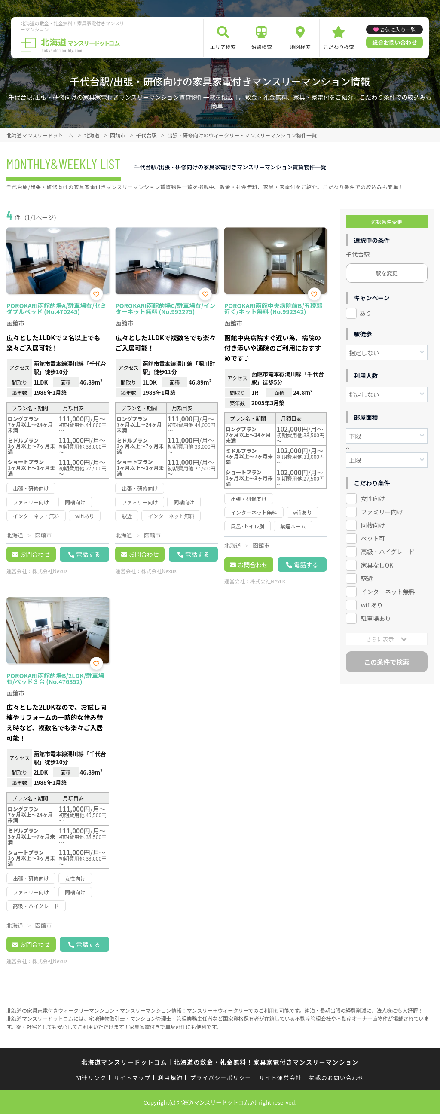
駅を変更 (387, 273)
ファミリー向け (382, 511)
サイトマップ (132, 1077)
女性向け (373, 498)
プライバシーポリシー (220, 1077)
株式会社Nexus (49, 570)
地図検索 (300, 46)
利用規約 (170, 1077)
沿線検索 (261, 46)
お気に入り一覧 (398, 29)
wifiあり (372, 605)
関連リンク (91, 1077)
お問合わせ (35, 554)
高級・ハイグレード (388, 551)
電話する (88, 554)
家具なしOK (377, 565)
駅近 (367, 578)
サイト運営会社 (280, 1077)
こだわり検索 (338, 46)
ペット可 (373, 538)
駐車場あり (376, 618)
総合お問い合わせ (394, 42)
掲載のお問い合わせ (336, 1077)
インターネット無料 (388, 591)
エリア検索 (223, 46)
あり (366, 313)
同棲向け (373, 525)
